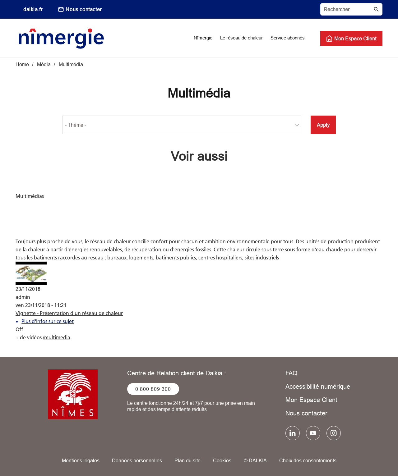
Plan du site (187, 460)
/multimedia (56, 337)
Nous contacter (83, 9)
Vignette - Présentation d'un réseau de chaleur (69, 313)
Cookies (222, 460)
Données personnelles (137, 460)
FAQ (291, 373)
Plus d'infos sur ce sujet (47, 321)
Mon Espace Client (311, 399)
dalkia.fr (32, 9)
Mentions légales (81, 460)
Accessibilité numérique (317, 386)
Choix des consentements (307, 460)
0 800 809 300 (153, 389)
